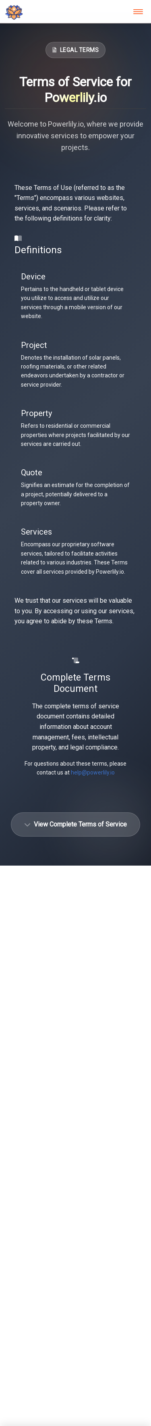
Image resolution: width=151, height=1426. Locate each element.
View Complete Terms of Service (75, 824)
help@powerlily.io (93, 772)
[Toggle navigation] (138, 11)
